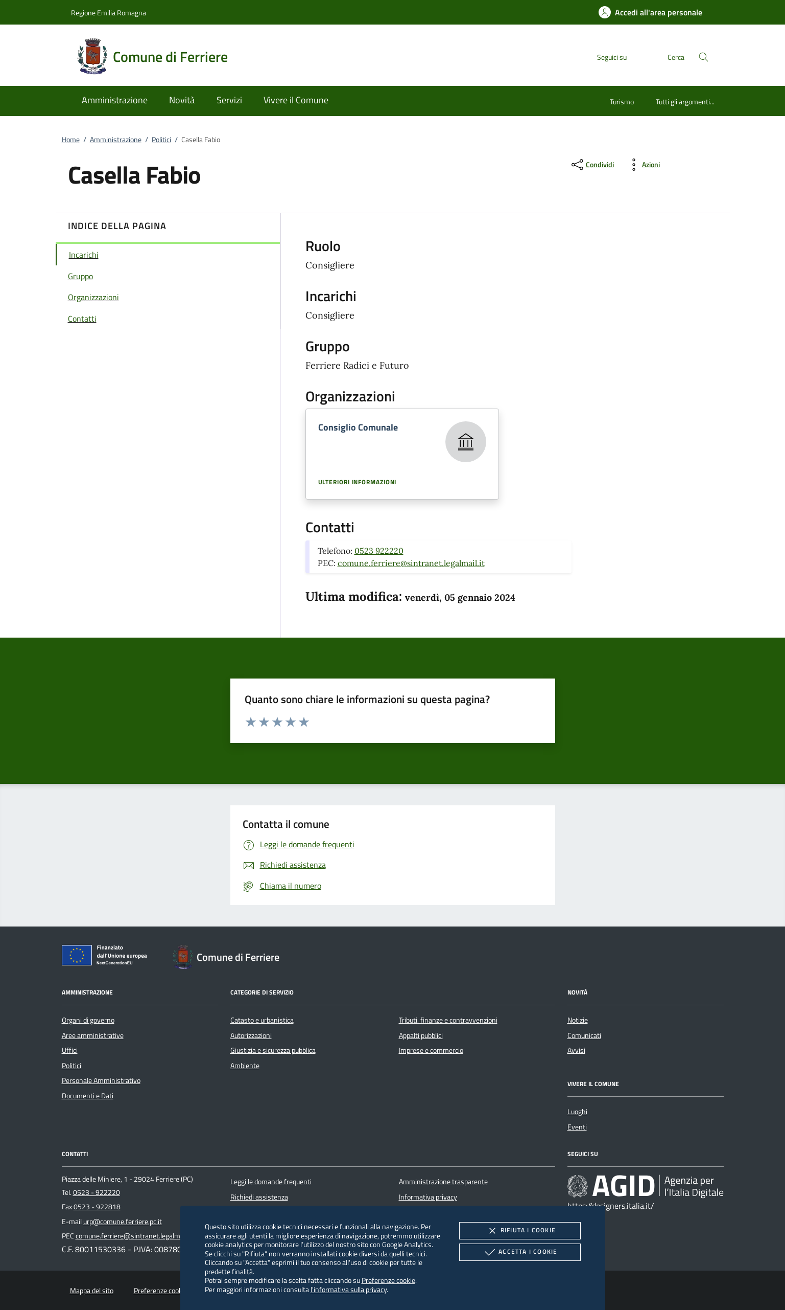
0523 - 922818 (97, 1206)
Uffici (70, 1050)
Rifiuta (520, 1231)
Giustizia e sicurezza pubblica (273, 1050)
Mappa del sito (91, 1290)
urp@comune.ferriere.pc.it (122, 1221)
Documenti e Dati (87, 1095)
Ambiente (244, 1065)
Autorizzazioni (251, 1035)
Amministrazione (115, 139)
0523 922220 (378, 551)
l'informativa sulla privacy (349, 1289)
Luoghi (577, 1111)
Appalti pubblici (421, 1035)
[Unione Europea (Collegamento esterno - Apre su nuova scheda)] (107, 957)
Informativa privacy (428, 1197)
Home (71, 139)
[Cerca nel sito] (704, 57)
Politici (161, 139)
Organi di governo (88, 1020)
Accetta (519, 1252)
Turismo (622, 101)
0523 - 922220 (96, 1192)
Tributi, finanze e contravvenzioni (448, 1020)
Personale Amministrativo (101, 1080)
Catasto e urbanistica (262, 1020)
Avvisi (576, 1050)
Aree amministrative (93, 1035)
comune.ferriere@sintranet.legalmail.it (411, 563)
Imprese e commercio (431, 1050)
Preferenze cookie (388, 1280)
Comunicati (584, 1035)
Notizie (577, 1020)
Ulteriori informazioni (357, 482)
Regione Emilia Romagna (108, 12)
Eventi (577, 1127)
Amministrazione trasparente (443, 1181)
